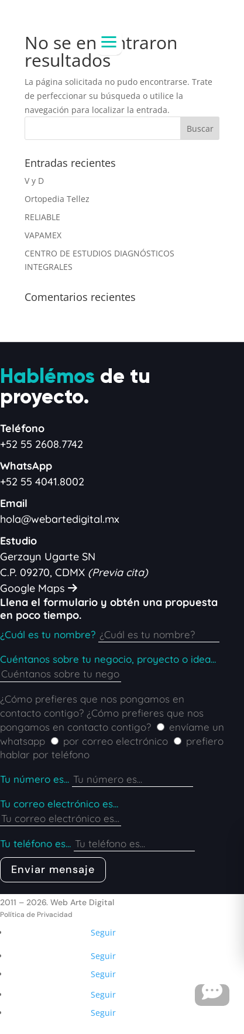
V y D (34, 180)
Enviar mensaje (53, 869)
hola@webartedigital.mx (59, 519)
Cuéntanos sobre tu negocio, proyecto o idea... (108, 659)
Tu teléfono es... (35, 843)
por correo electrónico (115, 741)
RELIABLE (42, 216)
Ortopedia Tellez (57, 198)
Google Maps (38, 588)
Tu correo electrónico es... (59, 803)
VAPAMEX (43, 235)
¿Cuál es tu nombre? (47, 634)
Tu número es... (34, 779)
